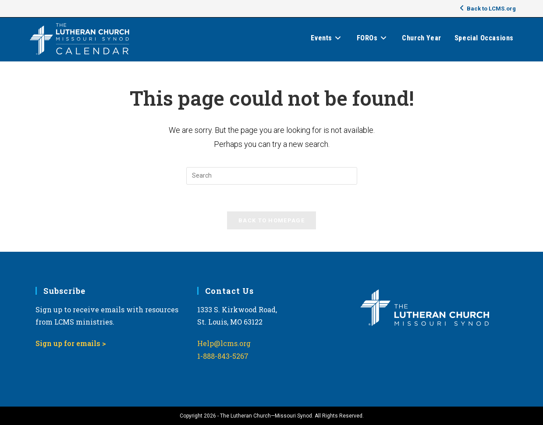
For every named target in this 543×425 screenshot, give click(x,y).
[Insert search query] (271, 176)
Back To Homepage (271, 220)
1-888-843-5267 (222, 356)
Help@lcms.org (224, 343)
